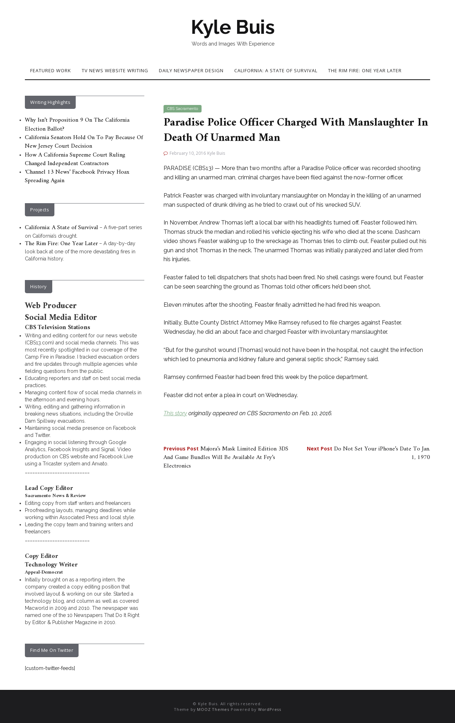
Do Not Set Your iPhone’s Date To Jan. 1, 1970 (368, 453)
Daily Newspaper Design (191, 70)
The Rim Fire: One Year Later (365, 70)
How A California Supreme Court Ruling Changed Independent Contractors (75, 159)
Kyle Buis (233, 27)
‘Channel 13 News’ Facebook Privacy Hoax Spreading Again (77, 176)
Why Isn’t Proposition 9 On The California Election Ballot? (77, 124)
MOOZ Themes (213, 709)
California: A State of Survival (275, 70)
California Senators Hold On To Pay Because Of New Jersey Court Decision (84, 142)
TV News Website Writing (115, 70)
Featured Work (50, 70)
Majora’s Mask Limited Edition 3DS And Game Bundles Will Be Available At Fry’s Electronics (226, 458)
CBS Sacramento (182, 108)
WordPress (269, 709)
